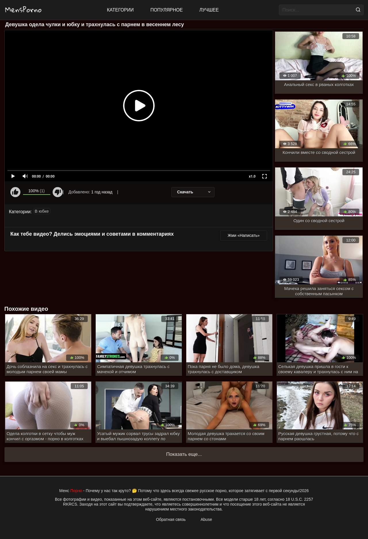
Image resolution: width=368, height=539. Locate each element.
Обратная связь (171, 519)
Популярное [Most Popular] (166, 9)
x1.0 (252, 176)
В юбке (42, 211)
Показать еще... (184, 454)
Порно (76, 490)
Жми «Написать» (244, 235)
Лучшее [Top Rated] (209, 9)
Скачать (194, 192)
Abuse (206, 519)
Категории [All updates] (120, 9)
